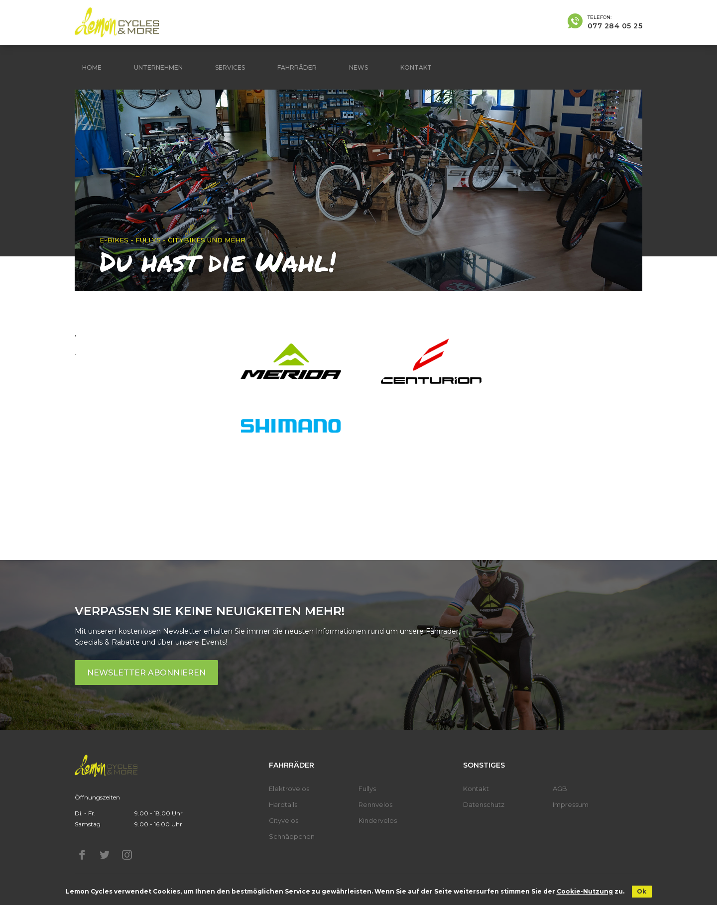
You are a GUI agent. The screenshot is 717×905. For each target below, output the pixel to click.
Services (230, 67)
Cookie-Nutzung (585, 891)
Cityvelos (283, 820)
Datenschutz (483, 804)
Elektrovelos (289, 788)
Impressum (571, 804)
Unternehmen (158, 67)
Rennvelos (375, 804)
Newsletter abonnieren (146, 673)
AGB (560, 788)
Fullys (367, 788)
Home (92, 67)
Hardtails (283, 804)
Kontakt (416, 67)
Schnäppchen (292, 836)
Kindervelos (377, 820)
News (358, 67)
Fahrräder (297, 67)
